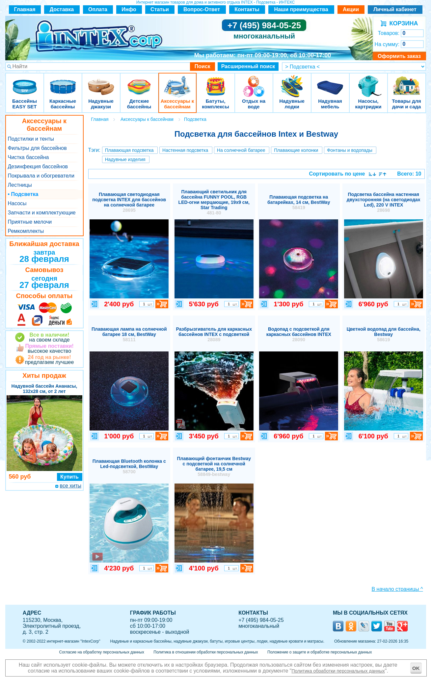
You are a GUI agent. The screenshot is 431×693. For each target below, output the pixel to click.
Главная (24, 9)
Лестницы (20, 185)
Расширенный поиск (248, 66)
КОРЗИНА (402, 23)
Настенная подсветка (185, 150)
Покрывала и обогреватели (41, 176)
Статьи (159, 9)
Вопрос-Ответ (201, 9)
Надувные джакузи (101, 82)
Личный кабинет (395, 9)
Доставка (62, 9)
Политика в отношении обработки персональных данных (205, 652)
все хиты (70, 485)
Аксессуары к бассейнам (177, 82)
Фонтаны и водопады (349, 150)
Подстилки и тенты (31, 139)
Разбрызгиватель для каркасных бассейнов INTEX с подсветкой (214, 334)
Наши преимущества (301, 9)
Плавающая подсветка (129, 150)
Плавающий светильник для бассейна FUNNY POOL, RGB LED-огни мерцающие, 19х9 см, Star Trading (214, 202)
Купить (69, 477)
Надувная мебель (330, 82)
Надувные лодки (292, 82)
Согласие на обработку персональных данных (101, 652)
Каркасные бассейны (63, 82)
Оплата (97, 9)
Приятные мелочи (30, 222)
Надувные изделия (125, 159)
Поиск (202, 66)
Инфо (128, 9)
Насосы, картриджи (368, 82)
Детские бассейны (139, 82)
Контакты (246, 9)
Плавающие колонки (296, 150)
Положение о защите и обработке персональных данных (319, 652)
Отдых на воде (254, 82)
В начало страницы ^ (397, 589)
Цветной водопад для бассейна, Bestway (383, 334)
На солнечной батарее (241, 150)
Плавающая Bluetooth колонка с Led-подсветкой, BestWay (129, 466)
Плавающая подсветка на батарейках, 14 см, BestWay (298, 202)
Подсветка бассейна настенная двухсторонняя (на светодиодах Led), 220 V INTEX (383, 202)
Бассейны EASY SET (25, 82)
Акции (351, 9)
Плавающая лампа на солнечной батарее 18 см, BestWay (129, 334)
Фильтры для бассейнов (37, 148)
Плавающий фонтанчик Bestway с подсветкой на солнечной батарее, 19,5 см (214, 466)
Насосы (17, 203)
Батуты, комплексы (215, 82)
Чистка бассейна (28, 157)
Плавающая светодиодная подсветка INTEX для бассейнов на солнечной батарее (129, 202)
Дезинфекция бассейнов (38, 166)
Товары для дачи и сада (406, 82)
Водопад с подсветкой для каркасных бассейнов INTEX (298, 334)
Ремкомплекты (26, 231)
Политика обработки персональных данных (338, 671)
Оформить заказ (399, 56)
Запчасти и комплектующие (42, 212)
